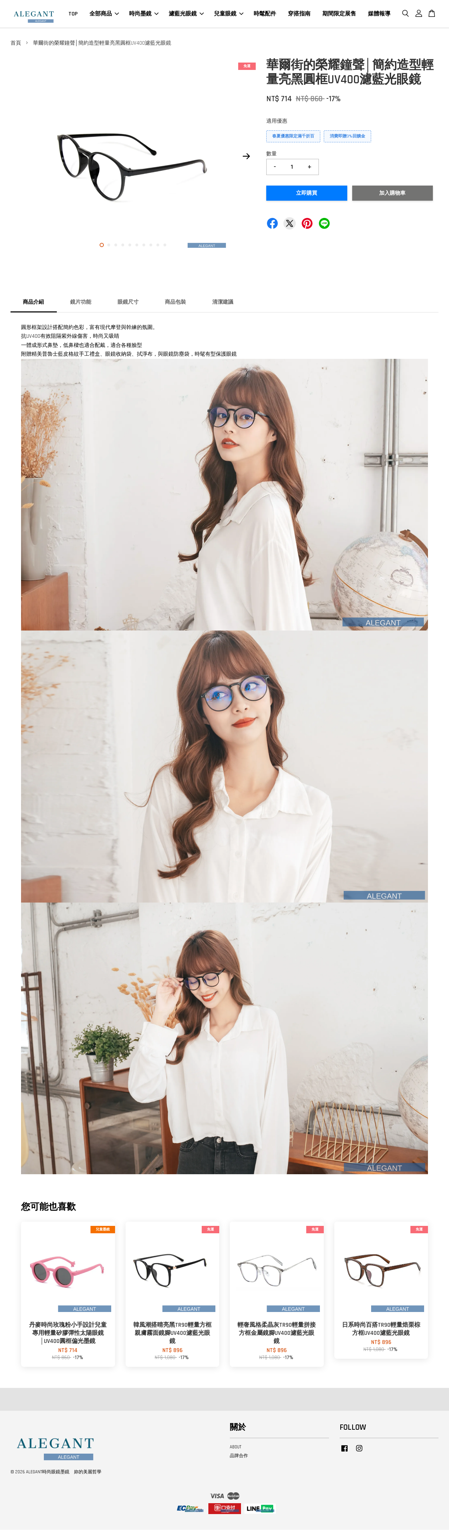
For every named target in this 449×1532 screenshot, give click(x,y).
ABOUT (235, 1449)
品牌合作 (239, 1458)
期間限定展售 (339, 15)
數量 (271, 156)
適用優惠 (276, 123)
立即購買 (306, 195)
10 (165, 247)
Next (246, 158)
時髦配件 (265, 15)
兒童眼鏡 (228, 15)
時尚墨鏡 (144, 15)
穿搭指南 (299, 15)
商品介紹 (33, 304)
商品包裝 (175, 304)
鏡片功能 (80, 304)
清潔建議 (222, 304)
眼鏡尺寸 (128, 304)
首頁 (16, 45)
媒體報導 (379, 15)
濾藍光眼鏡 (186, 15)
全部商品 (104, 15)
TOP (73, 15)
